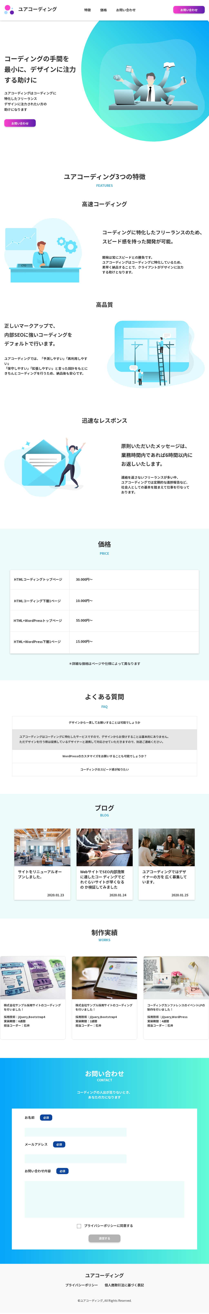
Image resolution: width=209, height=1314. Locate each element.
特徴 (87, 9)
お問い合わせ (126, 9)
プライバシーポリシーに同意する (104, 1231)
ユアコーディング (30, 8)
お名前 (29, 1122)
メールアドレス (36, 1149)
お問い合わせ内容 (38, 1176)
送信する (104, 1243)
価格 (103, 9)
